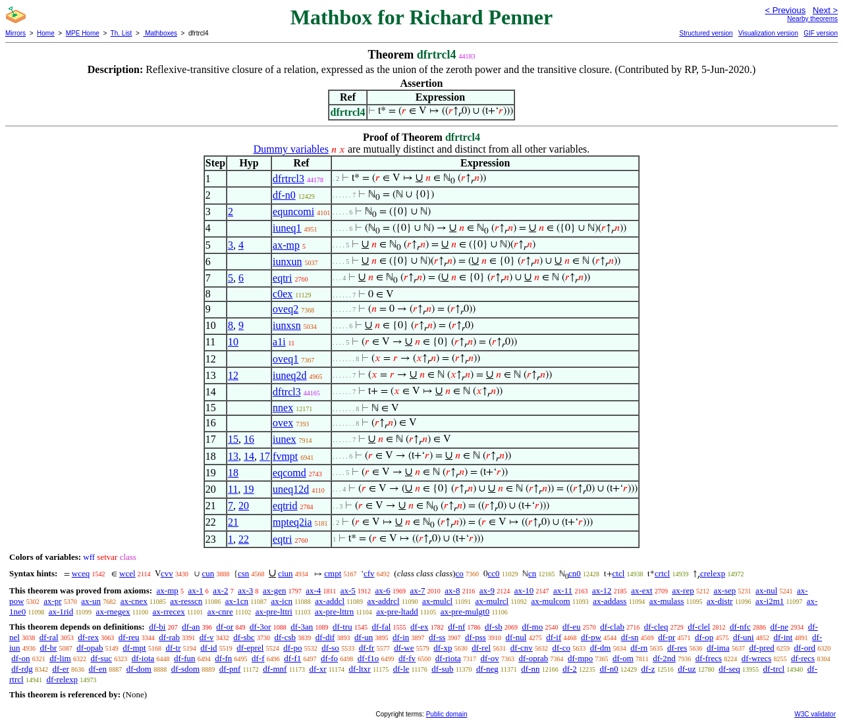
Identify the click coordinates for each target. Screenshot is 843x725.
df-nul (516, 637)
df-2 (569, 669)
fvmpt (285, 456)
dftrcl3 (287, 391)
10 (233, 341)
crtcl (662, 573)
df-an (191, 627)
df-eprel (249, 648)
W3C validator (815, 714)
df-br (48, 648)
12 (233, 375)
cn (532, 573)
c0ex (282, 293)
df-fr (367, 648)
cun (208, 573)
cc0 (494, 573)
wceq (81, 573)
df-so (330, 648)
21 (233, 522)
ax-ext (641, 590)
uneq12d (291, 489)
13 (233, 456)
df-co (561, 648)
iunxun (287, 261)
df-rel (481, 648)
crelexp (712, 573)
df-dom (138, 669)
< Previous (785, 10)
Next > (825, 10)
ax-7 (417, 590)
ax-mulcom (550, 601)
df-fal (381, 627)
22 (243, 539)
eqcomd (289, 472)
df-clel (699, 627)
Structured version (705, 33)
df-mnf (274, 669)
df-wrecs (756, 658)
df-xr (317, 669)
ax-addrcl (383, 601)
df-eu (571, 627)
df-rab (169, 637)
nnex (283, 407)
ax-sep (724, 590)
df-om (623, 658)
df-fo (329, 658)
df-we (404, 648)
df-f (258, 658)
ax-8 (452, 590)
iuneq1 (287, 228)
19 (248, 489)
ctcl (618, 573)
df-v (207, 637)
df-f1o (368, 658)
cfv (369, 573)
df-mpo (580, 658)
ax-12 (602, 590)
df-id (208, 648)
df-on (20, 658)
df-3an (301, 627)
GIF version (820, 33)
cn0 (574, 573)
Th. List (121, 33)
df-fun (185, 658)
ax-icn (281, 601)
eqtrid (285, 505)
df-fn (223, 658)
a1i (279, 341)
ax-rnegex (113, 611)
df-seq (729, 669)
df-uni (743, 637)
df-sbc (244, 637)
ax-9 (487, 590)
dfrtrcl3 (288, 178)
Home (46, 33)
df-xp (442, 648)
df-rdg (22, 669)
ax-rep (682, 590)
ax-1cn (236, 601)
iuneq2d (290, 375)
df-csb (285, 637)
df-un (363, 637)
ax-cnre (220, 611)
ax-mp (286, 245)
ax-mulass (666, 601)
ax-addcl (329, 601)
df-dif (325, 637)
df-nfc (740, 627)
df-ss (437, 637)
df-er (61, 669)
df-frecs (708, 658)
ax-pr (52, 601)
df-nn (530, 669)
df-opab (89, 648)
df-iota (143, 658)
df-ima (718, 648)
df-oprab (533, 658)
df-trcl (773, 669)
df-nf (456, 627)
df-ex (419, 627)
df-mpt (134, 648)
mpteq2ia (292, 522)
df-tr (172, 648)
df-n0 (284, 195)
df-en (98, 669)
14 (249, 456)
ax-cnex (134, 601)
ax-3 (245, 590)
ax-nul (766, 590)
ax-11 (562, 590)
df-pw (591, 637)
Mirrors (15, 33)
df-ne (779, 627)
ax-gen (274, 590)
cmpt (332, 573)
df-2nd (664, 658)
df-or (224, 627)
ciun (285, 573)
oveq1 (285, 358)
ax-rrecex (169, 611)
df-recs (803, 658)
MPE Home (82, 33)
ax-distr (720, 601)
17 (264, 456)
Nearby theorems (812, 18)
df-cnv (521, 648)
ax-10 (524, 590)
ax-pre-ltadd (397, 611)
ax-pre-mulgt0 (465, 611)
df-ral (49, 637)
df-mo (532, 627)
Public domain (447, 714)
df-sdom (185, 669)
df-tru (342, 627)
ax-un (91, 601)
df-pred (761, 648)
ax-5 (348, 590)
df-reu (129, 637)
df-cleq (656, 627)
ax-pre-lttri (274, 611)
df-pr (666, 637)
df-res (677, 648)
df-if (553, 637)
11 (233, 489)
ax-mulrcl (492, 601)
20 (243, 505)
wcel (127, 573)
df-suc (101, 658)
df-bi (157, 627)
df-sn (630, 637)
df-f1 (292, 658)
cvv (167, 573)
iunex (284, 439)
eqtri (282, 278)
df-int (782, 637)
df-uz (686, 669)
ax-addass (609, 601)
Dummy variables (291, 149)
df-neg (487, 669)
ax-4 (313, 590)
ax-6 (383, 590)
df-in (401, 637)
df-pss (475, 637)
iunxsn (287, 325)
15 (233, 439)
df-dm (600, 648)
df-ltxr (359, 669)
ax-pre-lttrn (334, 611)
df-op (704, 637)
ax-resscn (186, 601)
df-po (292, 648)
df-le (401, 669)
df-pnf (230, 669)
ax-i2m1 (769, 601)
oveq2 (285, 308)
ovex (283, 422)
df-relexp (62, 679)
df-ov (490, 658)
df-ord (804, 648)
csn (243, 573)
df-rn (638, 648)
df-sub (442, 669)
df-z (648, 669)
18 (233, 472)
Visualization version (768, 33)
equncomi (293, 211)
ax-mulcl (437, 601)
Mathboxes (160, 33)
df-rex (88, 637)
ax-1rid (61, 611)
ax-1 (196, 590)
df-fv (407, 658)
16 (249, 439)
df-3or (260, 627)
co (460, 573)
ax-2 (220, 590)
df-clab (612, 627)
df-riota (448, 658)
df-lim (60, 658)
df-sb (494, 627)
